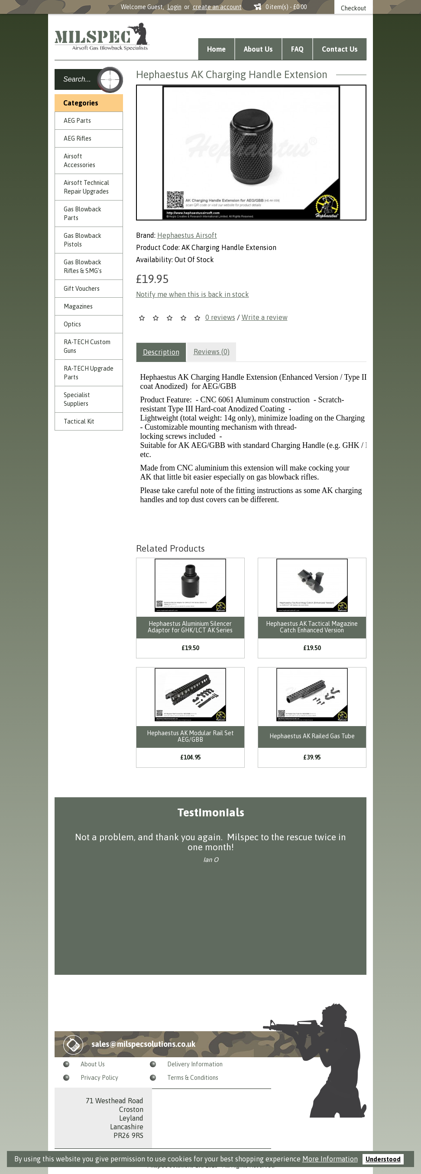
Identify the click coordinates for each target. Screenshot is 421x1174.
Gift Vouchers (82, 288)
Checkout (353, 8)
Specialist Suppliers (77, 399)
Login (174, 6)
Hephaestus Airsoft (187, 235)
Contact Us (340, 49)
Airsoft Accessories (79, 160)
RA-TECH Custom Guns (87, 346)
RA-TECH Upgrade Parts (88, 373)
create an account (217, 6)
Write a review (265, 317)
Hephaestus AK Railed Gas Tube (312, 736)
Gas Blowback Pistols (82, 240)
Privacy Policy (99, 1077)
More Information (330, 1159)
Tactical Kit (79, 421)
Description (161, 352)
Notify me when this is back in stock (192, 294)
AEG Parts (77, 120)
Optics (72, 324)
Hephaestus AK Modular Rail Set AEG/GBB (190, 736)
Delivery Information (195, 1064)
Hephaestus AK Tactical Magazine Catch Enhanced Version (312, 627)
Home (216, 49)
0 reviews (220, 317)
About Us (258, 49)
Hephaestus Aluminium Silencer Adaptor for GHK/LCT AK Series (190, 627)
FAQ (297, 49)
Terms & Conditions (192, 1077)
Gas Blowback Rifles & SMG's (83, 266)
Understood (383, 1159)
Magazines (78, 306)
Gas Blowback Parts (82, 213)
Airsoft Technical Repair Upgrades (86, 187)
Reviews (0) (212, 351)
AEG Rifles (77, 138)
